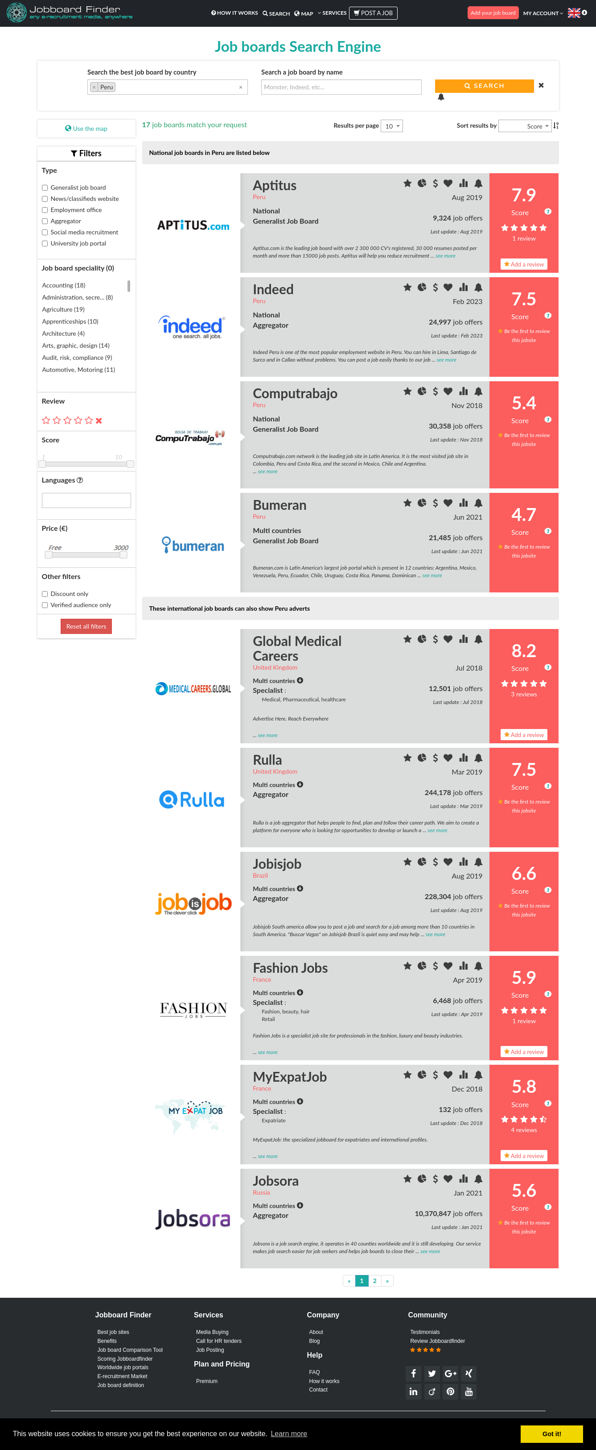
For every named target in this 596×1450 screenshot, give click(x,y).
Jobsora (276, 1178)
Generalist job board (74, 184)
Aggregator (61, 217)
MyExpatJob (290, 1074)
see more (445, 253)
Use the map (86, 125)
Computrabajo (295, 390)
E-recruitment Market (123, 1378)
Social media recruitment (80, 229)
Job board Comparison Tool (130, 1349)
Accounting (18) (64, 282)
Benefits (107, 1340)
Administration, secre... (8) (77, 294)
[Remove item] (94, 87)
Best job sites (113, 1330)
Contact (318, 1391)
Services (332, 12)
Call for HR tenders (219, 1340)
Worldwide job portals (123, 1368)
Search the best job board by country (142, 72)
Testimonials (425, 1330)
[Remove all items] (240, 86)
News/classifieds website (80, 195)
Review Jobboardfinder (437, 1345)
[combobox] (167, 87)
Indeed (273, 286)
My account (543, 13)
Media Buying (212, 1330)
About (316, 1330)
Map (303, 13)
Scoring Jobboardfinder (125, 1359)
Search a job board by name (302, 72)
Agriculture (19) (63, 306)
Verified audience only (76, 601)
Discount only (65, 590)
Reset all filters (86, 623)
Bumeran (280, 502)
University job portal (74, 240)
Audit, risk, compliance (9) (77, 354)
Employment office (72, 206)
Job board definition (121, 1388)
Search (276, 13)
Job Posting (210, 1349)
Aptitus (274, 182)
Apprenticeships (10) (70, 318)
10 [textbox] (389, 123)
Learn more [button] (289, 1434)
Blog (314, 1340)
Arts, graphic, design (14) (76, 342)
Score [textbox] (535, 123)
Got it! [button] (552, 1434)
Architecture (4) (63, 330)
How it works (234, 12)
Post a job (373, 13)
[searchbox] (120, 88)
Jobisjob (277, 861)
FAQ (314, 1371)
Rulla (267, 757)
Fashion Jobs (290, 964)
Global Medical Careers (297, 645)
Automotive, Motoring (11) (78, 367)
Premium (207, 1381)
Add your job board (493, 12)
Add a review (523, 261)
